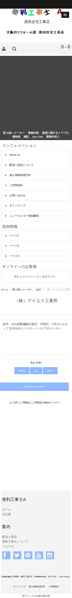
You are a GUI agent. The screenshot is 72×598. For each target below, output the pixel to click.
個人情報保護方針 (18, 175)
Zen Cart (37, 136)
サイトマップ (15, 205)
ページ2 (12, 235)
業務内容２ (53, 136)
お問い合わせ (15, 195)
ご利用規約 (14, 185)
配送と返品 (9, 536)
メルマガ (8, 546)
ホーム (5, 289)
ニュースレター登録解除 (22, 215)
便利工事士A (26, 576)
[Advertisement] (36, 92)
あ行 (38, 289)
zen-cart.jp (65, 576)
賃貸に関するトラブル (55, 132)
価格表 (16, 136)
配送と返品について (19, 165)
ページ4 (12, 255)
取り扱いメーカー (22, 289)
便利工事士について (15, 541)
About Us (12, 154)
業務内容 (33, 132)
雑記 (26, 136)
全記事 (6, 514)
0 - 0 (65, 46)
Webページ (51, 402)
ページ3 (12, 245)
